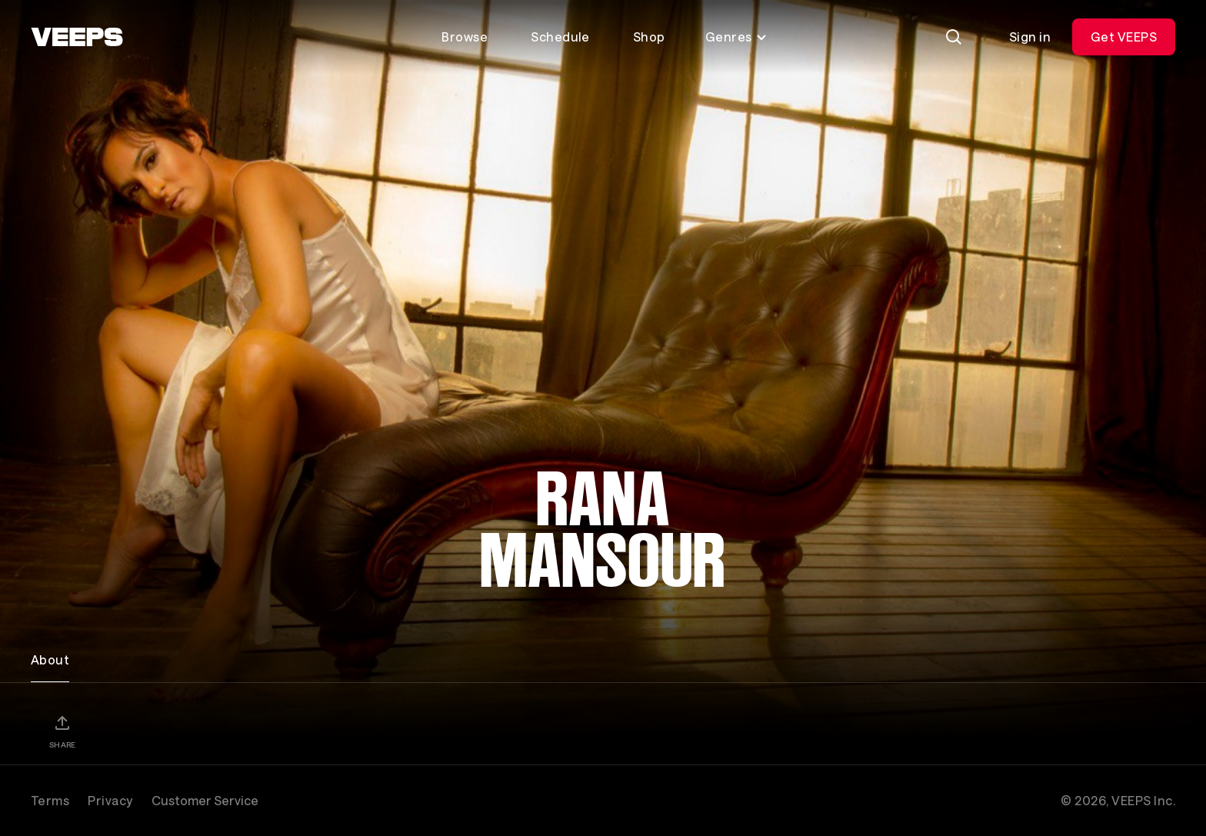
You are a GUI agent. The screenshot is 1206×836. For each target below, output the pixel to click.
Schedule (560, 36)
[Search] (953, 36)
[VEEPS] (77, 37)
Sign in (1030, 36)
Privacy (110, 800)
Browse (464, 36)
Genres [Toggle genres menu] (736, 36)
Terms (50, 800)
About (50, 659)
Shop (649, 36)
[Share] (62, 731)
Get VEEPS (1124, 36)
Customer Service (205, 800)
